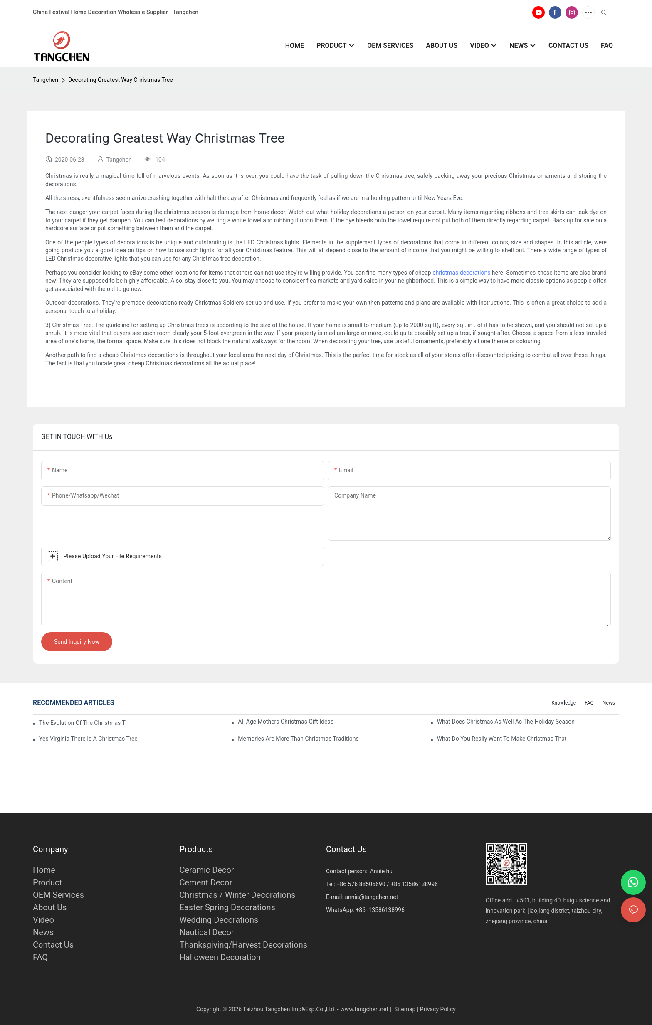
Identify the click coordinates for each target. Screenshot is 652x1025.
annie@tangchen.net (371, 897)
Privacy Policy (438, 1009)
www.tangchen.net (364, 1009)
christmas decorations (461, 272)
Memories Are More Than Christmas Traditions (298, 738)
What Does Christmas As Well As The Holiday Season (506, 721)
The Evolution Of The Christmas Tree (83, 722)
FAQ (589, 703)
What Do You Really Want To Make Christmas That (502, 738)
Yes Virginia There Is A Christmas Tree (88, 738)
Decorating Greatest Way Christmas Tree (120, 79)
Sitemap (404, 1009)
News (609, 703)
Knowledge (563, 703)
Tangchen (45, 79)
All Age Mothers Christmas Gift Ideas (285, 721)
